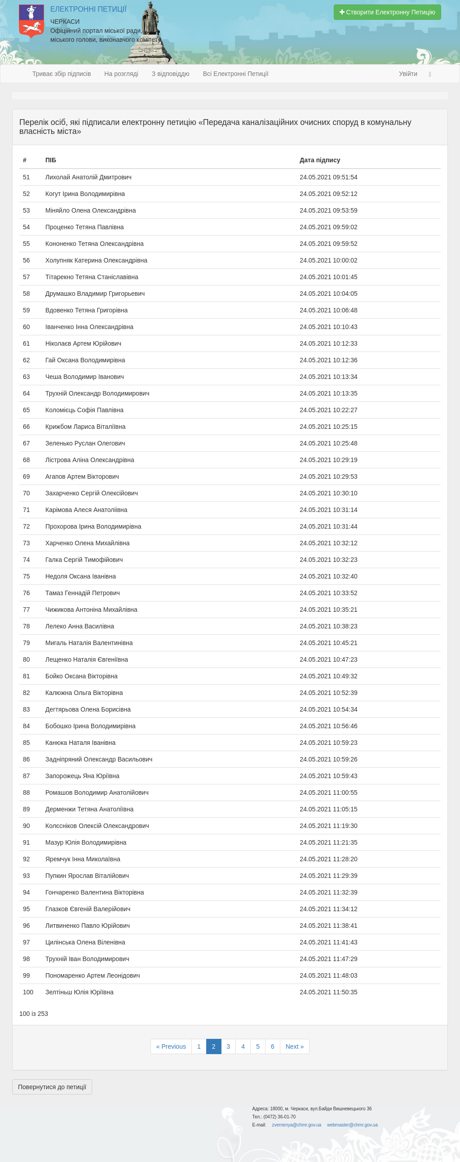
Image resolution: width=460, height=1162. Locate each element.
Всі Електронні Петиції (236, 73)
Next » (295, 1046)
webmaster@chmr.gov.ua (352, 1124)
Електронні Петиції (88, 9)
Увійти (408, 73)
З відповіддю (171, 73)
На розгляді (121, 73)
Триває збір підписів (61, 73)
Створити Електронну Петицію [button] (387, 12)
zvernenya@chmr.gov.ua (296, 1124)
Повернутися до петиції (52, 1087)
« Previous (171, 1046)
